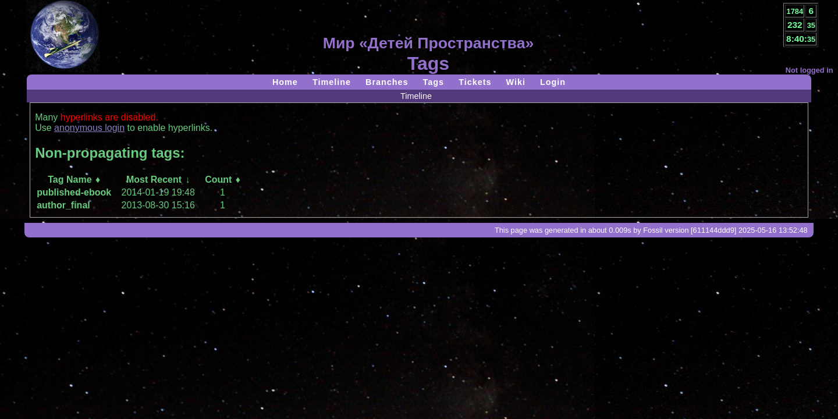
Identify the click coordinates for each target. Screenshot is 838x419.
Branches (387, 82)
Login (553, 82)
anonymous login (89, 128)
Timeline (332, 82)
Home (285, 82)
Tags (434, 82)
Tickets (475, 82)
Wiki (515, 82)
